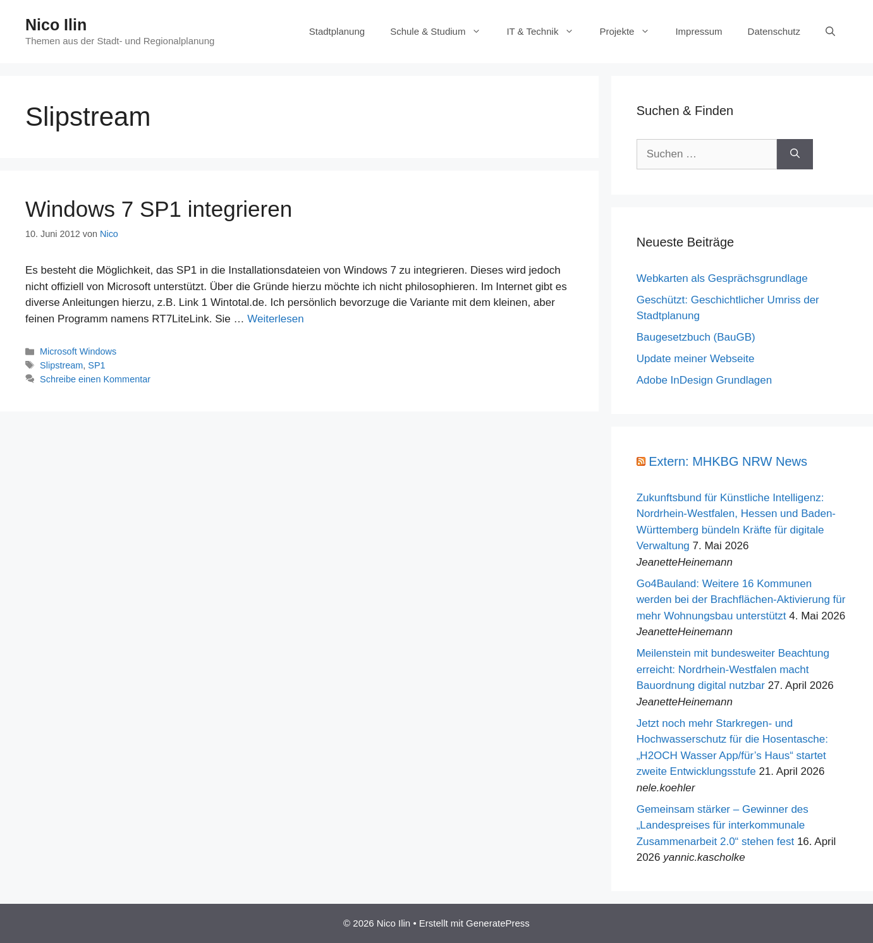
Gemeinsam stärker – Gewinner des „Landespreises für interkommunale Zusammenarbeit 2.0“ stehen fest (723, 825)
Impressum (698, 31)
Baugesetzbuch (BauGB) (696, 337)
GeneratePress (498, 923)
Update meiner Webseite (696, 359)
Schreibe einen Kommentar (95, 379)
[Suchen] (795, 154)
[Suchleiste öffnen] (830, 32)
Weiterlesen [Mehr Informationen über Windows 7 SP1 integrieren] (275, 319)
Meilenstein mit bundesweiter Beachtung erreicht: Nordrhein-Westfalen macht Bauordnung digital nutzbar (733, 669)
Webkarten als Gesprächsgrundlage (722, 278)
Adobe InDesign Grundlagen (704, 380)
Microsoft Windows (78, 351)
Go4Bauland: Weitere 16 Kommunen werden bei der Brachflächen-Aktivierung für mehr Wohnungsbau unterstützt (741, 600)
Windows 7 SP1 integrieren (158, 209)
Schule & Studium (442, 32)
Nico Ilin (56, 24)
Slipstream (61, 365)
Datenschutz (774, 31)
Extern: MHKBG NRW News (728, 461)
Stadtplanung (337, 31)
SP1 (96, 365)
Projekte (630, 32)
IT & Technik (546, 32)
